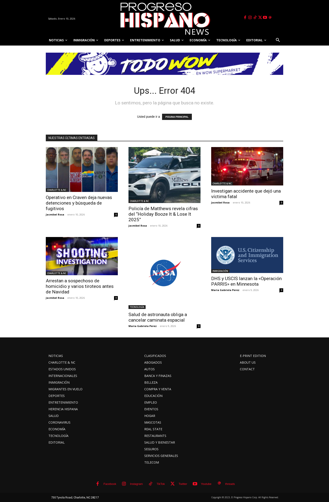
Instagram (136, 484)
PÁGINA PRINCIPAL (177, 117)
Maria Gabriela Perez (142, 326)
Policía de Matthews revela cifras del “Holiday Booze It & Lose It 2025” (163, 214)
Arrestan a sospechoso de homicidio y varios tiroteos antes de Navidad (80, 286)
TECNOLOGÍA (137, 307)
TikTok (160, 484)
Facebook (110, 484)
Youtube (206, 484)
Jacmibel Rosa (55, 214)
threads (230, 484)
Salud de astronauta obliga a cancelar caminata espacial (157, 317)
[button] (278, 40)
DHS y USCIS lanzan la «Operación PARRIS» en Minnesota (246, 281)
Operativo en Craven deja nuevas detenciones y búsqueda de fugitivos (79, 203)
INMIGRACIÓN (220, 271)
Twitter (183, 484)
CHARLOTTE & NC (56, 189)
